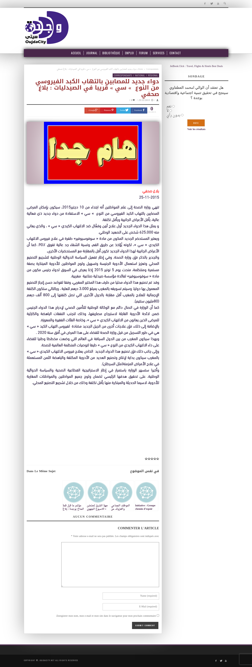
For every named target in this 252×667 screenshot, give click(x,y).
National (140, 75)
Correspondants (152, 69)
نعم (168, 106)
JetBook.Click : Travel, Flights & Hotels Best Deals (196, 66)
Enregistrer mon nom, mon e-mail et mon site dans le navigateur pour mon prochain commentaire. (106, 616)
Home (140, 69)
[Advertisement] (93, 428)
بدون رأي (173, 115)
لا (167, 110)
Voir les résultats (196, 129)
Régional (153, 75)
